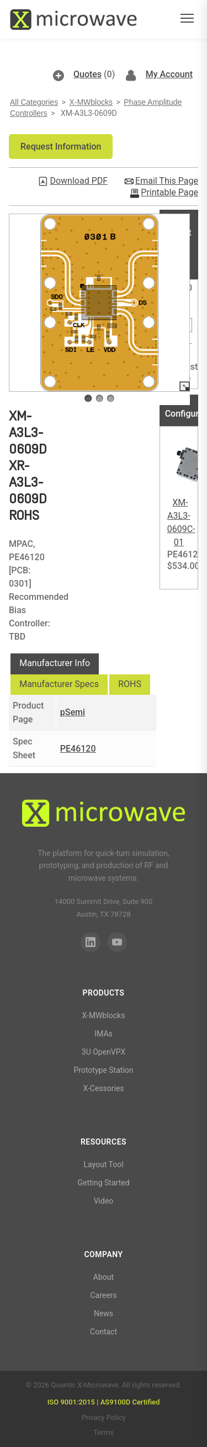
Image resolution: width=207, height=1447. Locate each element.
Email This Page (166, 181)
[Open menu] (187, 19)
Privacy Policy (103, 1417)
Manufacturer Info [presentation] (54, 663)
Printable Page (169, 193)
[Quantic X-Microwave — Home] (73, 19)
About (103, 1277)
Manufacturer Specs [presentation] (59, 684)
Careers (103, 1295)
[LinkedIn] (90, 942)
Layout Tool (103, 1164)
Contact (103, 1331)
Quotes (87, 74)
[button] (61, 146)
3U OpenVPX (103, 1051)
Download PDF (79, 181)
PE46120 (78, 748)
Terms (103, 1432)
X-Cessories (103, 1088)
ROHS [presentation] (129, 684)
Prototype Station (103, 1070)
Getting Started (103, 1182)
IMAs (103, 1033)
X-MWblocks (91, 102)
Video (104, 1200)
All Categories (34, 102)
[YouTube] (117, 942)
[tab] (54, 663)
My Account (169, 74)
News (103, 1313)
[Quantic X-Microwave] (103, 815)
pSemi (72, 712)
